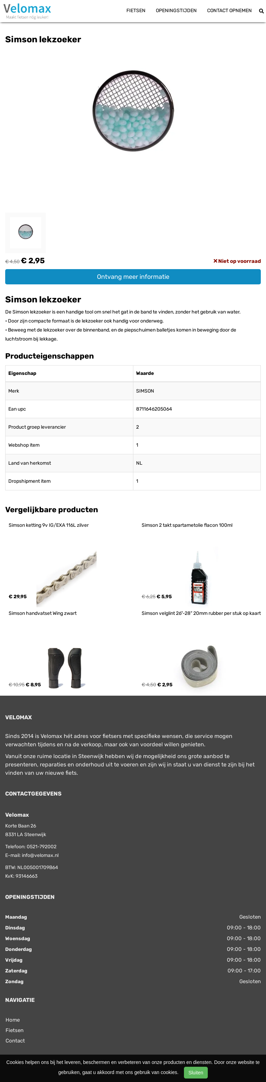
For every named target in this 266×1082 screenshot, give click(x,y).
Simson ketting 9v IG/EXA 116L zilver (49, 525)
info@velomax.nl (40, 855)
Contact (15, 1041)
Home (13, 1020)
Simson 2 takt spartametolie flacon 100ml (187, 525)
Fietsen (135, 11)
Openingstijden (176, 11)
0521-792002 (41, 847)
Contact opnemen (229, 11)
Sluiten (195, 1072)
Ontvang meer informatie (133, 277)
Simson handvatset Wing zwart (43, 613)
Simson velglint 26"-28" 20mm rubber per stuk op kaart (201, 613)
